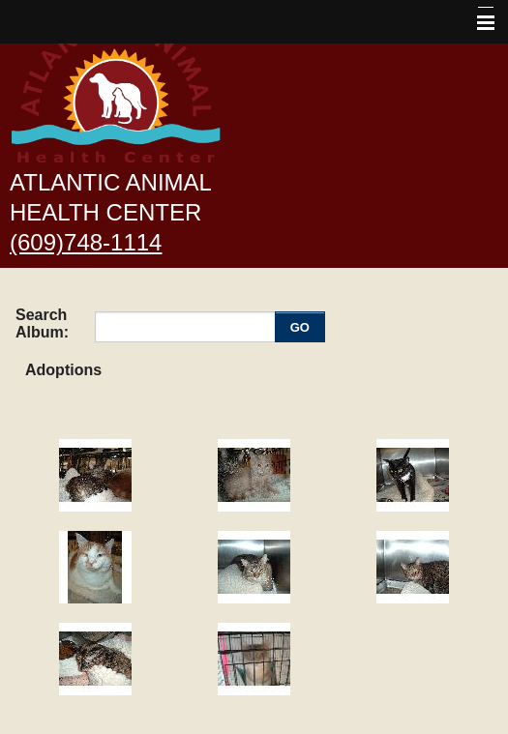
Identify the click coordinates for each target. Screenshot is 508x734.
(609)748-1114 (86, 242)
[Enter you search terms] (188, 326)
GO (300, 327)
